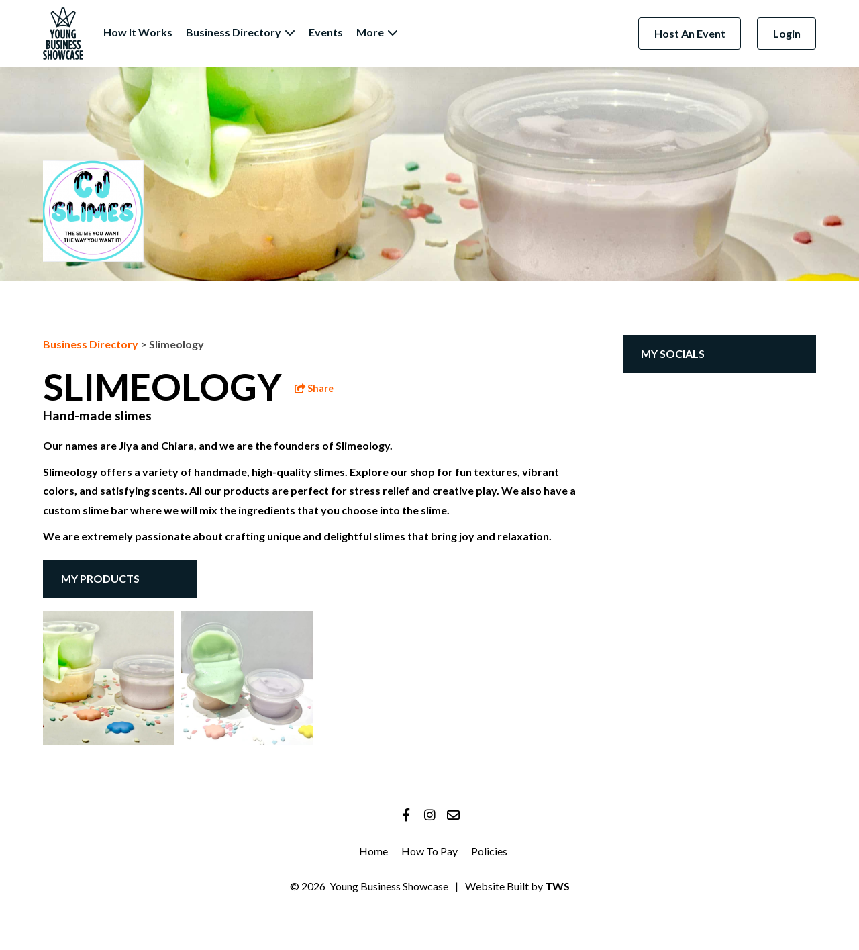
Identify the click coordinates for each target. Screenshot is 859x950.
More (377, 32)
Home (373, 851)
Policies (489, 851)
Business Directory (240, 32)
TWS (556, 886)
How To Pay (429, 851)
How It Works (137, 32)
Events (326, 32)
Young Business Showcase (389, 886)
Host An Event (689, 33)
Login (787, 33)
